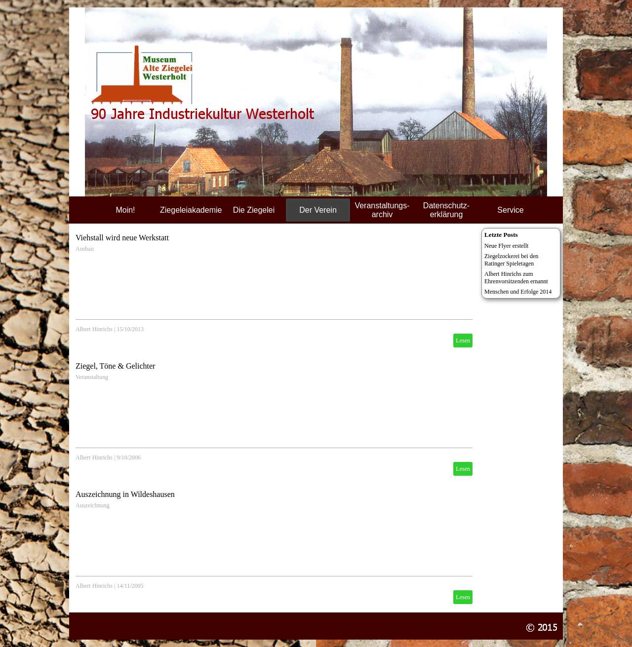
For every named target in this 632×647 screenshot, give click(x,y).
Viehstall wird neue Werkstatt (122, 237)
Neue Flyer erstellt (506, 245)
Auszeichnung (93, 505)
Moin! (125, 210)
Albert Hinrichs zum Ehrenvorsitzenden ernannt (516, 277)
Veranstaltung (92, 377)
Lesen (463, 340)
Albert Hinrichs (94, 329)
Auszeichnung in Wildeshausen (125, 494)
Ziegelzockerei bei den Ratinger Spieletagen (511, 260)
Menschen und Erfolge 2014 (518, 291)
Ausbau (85, 248)
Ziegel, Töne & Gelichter (115, 366)
